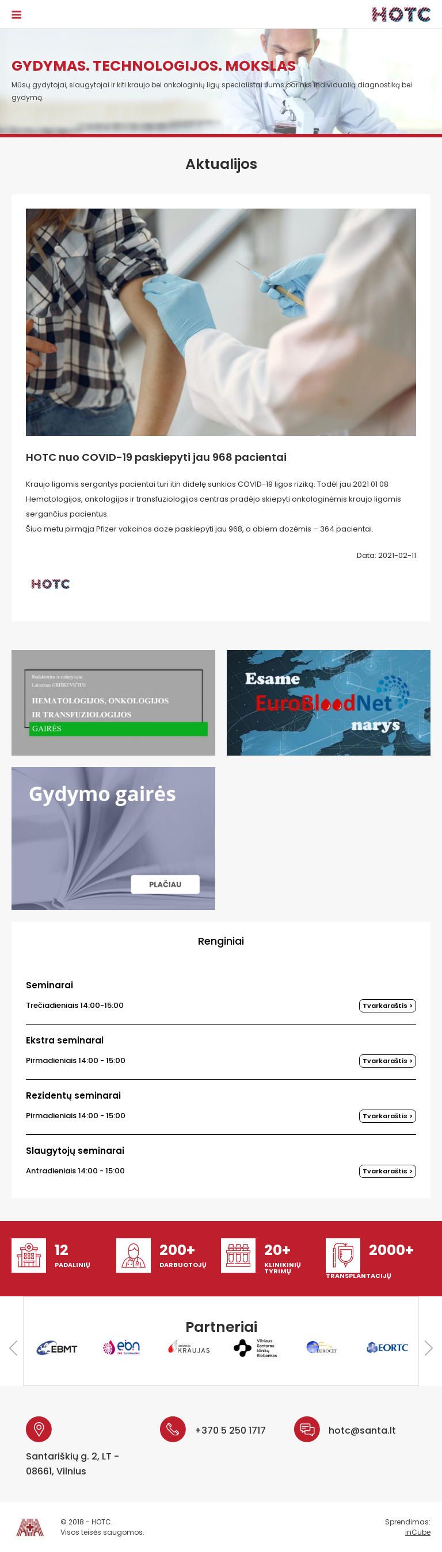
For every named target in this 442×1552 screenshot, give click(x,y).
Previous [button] (13, 1348)
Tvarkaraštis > (388, 1005)
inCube (417, 1532)
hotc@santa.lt (362, 1430)
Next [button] (429, 1348)
